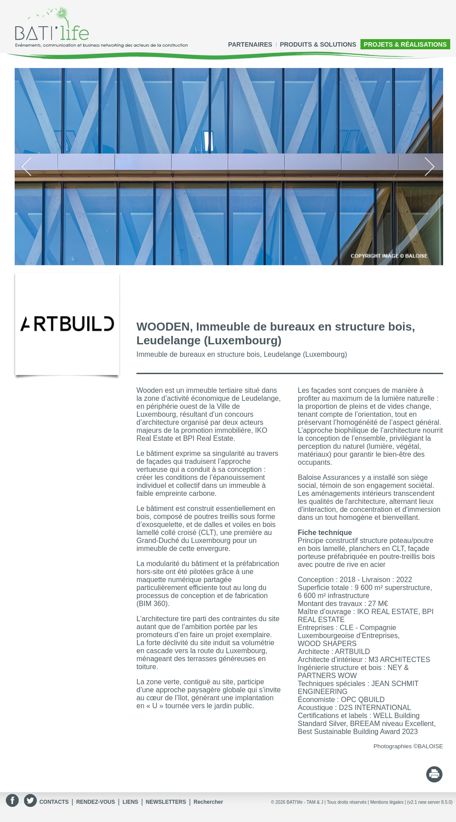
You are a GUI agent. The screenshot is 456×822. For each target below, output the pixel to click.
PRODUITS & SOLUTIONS (318, 44)
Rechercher (208, 802)
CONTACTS (54, 802)
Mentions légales (387, 802)
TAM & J (315, 802)
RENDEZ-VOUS (95, 802)
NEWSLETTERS (166, 802)
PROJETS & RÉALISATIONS (405, 44)
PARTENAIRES (250, 44)
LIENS (130, 802)
